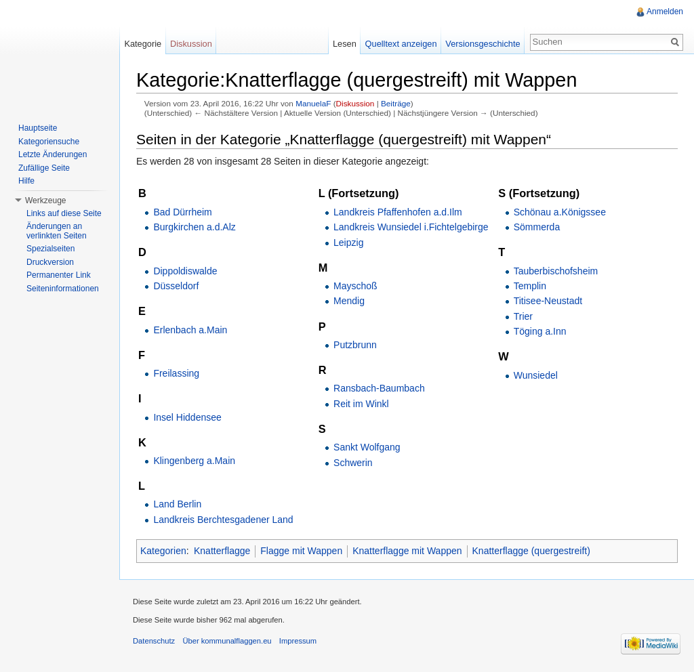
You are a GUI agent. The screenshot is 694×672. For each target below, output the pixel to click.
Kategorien (163, 550)
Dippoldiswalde (185, 271)
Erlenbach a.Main (190, 329)
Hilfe (26, 181)
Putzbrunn (355, 344)
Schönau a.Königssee (560, 212)
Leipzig (348, 242)
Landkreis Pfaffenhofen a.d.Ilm (397, 212)
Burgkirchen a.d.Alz (194, 227)
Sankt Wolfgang (367, 447)
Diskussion (355, 103)
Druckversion (50, 262)
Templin (530, 285)
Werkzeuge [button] (45, 200)
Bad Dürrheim (182, 212)
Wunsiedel (536, 375)
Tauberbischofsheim (556, 271)
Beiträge (396, 103)
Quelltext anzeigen (401, 44)
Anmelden (665, 11)
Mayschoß (355, 285)
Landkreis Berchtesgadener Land (223, 519)
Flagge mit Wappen (301, 550)
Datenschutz (154, 641)
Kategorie (142, 44)
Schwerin (353, 462)
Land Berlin (177, 504)
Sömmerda (537, 227)
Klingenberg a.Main (194, 460)
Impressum (298, 641)
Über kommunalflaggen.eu (226, 641)
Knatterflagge (222, 550)
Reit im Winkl (361, 403)
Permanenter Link (58, 275)
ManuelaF (313, 103)
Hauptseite (37, 128)
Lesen (344, 44)
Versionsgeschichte (482, 44)
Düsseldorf (176, 285)
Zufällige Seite (44, 168)
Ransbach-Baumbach (379, 388)
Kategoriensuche (48, 141)
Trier (523, 316)
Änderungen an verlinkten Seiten (56, 231)
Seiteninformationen (62, 288)
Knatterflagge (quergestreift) (531, 550)
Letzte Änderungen (52, 154)
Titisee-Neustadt (548, 300)
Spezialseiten (50, 248)
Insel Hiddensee (187, 417)
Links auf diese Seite (64, 213)
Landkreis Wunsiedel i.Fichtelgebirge (411, 227)
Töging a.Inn (540, 331)
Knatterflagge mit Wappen (407, 550)
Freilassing (176, 373)
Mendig (349, 300)
